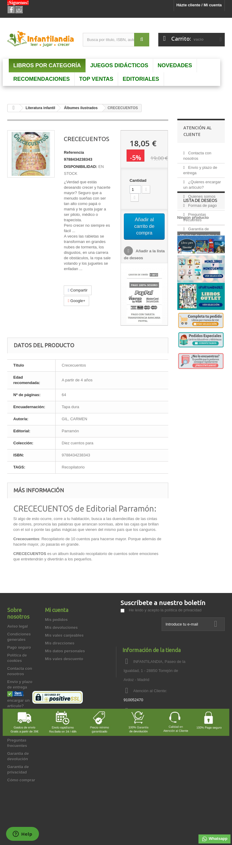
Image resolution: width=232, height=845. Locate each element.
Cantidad (138, 180)
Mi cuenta (56, 610)
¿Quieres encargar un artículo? (18, 700)
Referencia (74, 152)
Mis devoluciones (61, 627)
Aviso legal (17, 626)
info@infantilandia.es (163, 711)
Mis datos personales (65, 651)
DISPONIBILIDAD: (80, 166)
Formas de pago (202, 203)
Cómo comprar (21, 780)
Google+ (76, 300)
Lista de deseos (200, 269)
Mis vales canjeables (64, 635)
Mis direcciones (60, 643)
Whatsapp (214, 839)
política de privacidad (183, 610)
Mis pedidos (56, 619)
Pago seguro (19, 647)
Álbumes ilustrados (81, 108)
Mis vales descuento (64, 659)
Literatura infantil (40, 108)
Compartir (77, 290)
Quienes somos (201, 194)
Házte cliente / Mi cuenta (199, 5)
